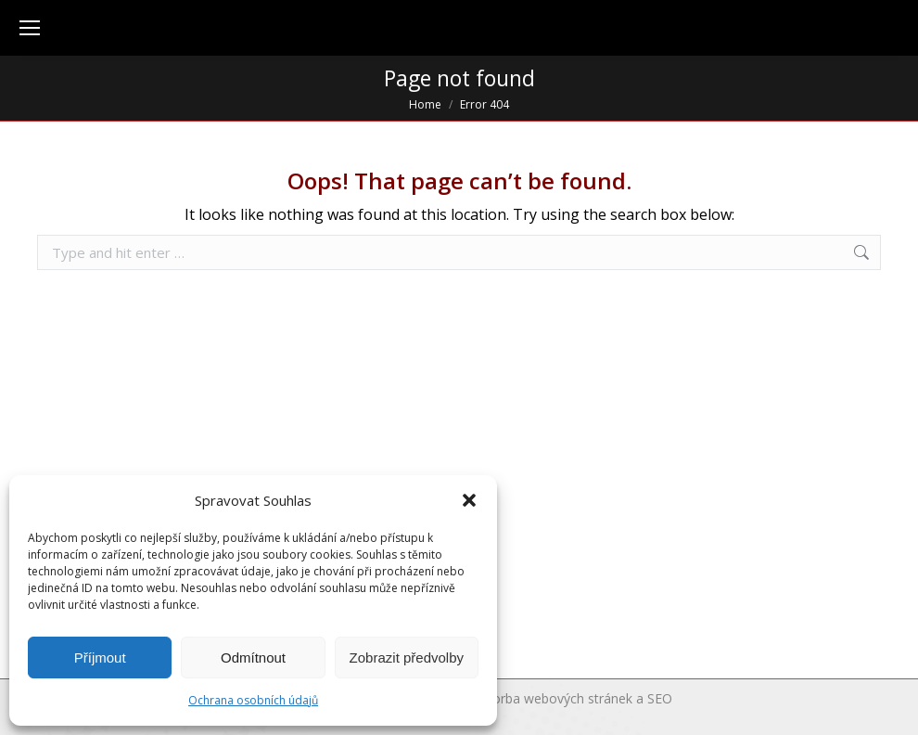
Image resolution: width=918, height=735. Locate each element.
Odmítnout (253, 657)
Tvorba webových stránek (555, 698)
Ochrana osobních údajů (253, 700)
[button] (469, 500)
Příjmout (100, 657)
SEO (659, 698)
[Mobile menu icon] (30, 28)
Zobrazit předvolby (407, 657)
